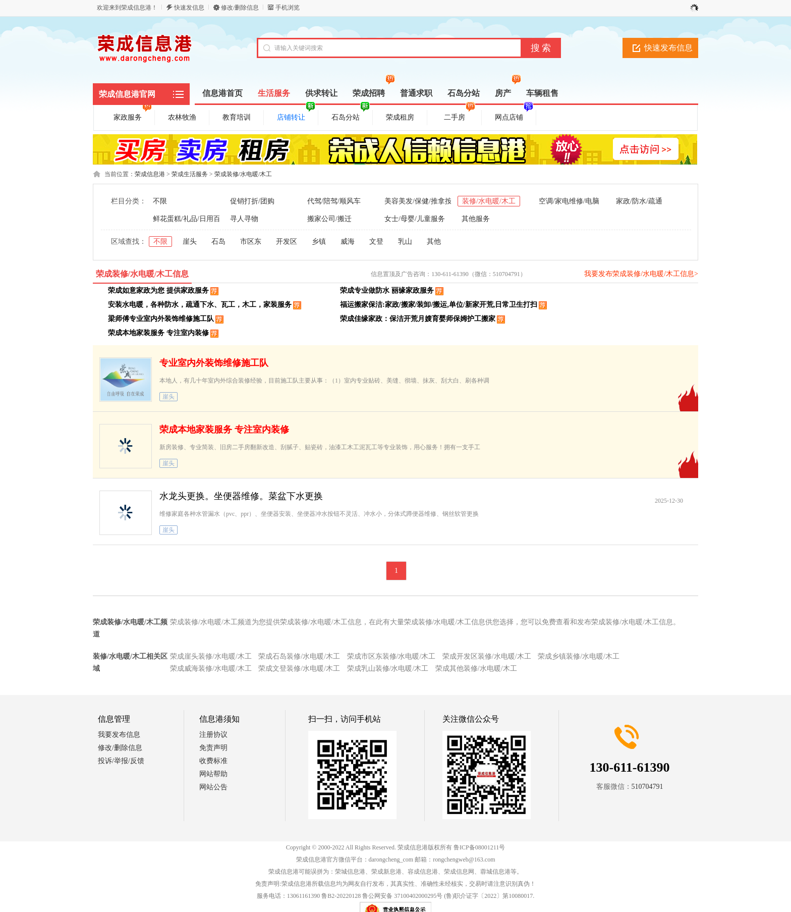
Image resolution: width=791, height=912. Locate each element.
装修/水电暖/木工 (489, 201)
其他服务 (476, 219)
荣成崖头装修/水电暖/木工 (211, 656)
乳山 (405, 241)
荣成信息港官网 (127, 94)
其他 (434, 241)
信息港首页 (222, 93)
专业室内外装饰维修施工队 (213, 363)
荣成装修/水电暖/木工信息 (142, 274)
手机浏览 (287, 7)
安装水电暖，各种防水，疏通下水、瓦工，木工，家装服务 (200, 304)
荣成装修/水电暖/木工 (243, 174)
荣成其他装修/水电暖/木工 (476, 668)
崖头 (190, 241)
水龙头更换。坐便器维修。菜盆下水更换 (241, 496)
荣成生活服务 (190, 174)
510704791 (647, 786)
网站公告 (213, 787)
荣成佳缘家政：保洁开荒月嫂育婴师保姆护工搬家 (417, 319)
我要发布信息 (119, 734)
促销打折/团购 (252, 201)
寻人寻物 (244, 219)
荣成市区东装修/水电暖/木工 (391, 656)
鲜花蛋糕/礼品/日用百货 (190, 219)
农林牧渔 (182, 117)
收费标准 (213, 761)
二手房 (459, 115)
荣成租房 (400, 117)
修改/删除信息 (240, 7)
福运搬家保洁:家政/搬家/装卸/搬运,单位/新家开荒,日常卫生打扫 (438, 304)
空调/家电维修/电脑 (569, 201)
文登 (376, 241)
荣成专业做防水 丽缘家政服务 (387, 290)
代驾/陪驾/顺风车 (334, 201)
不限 (160, 201)
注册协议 (213, 734)
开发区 (286, 241)
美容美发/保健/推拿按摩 (421, 201)
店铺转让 (296, 115)
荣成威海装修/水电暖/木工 (211, 668)
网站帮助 (213, 774)
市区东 (250, 241)
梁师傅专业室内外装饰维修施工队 (161, 319)
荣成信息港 (150, 174)
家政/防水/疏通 (639, 201)
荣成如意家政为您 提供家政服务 (158, 290)
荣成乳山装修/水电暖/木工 (388, 668)
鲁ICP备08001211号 (479, 847)
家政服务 (133, 115)
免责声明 (213, 748)
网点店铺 (514, 115)
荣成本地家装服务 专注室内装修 (158, 333)
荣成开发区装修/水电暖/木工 (486, 656)
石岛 (218, 241)
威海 (348, 241)
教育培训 (236, 117)
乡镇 (319, 241)
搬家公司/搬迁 (329, 219)
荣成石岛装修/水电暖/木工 (299, 656)
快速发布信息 (668, 47)
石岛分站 (350, 115)
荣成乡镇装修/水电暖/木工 (578, 656)
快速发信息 (189, 7)
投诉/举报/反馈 (121, 761)
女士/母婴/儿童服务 (414, 219)
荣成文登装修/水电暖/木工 (299, 668)
